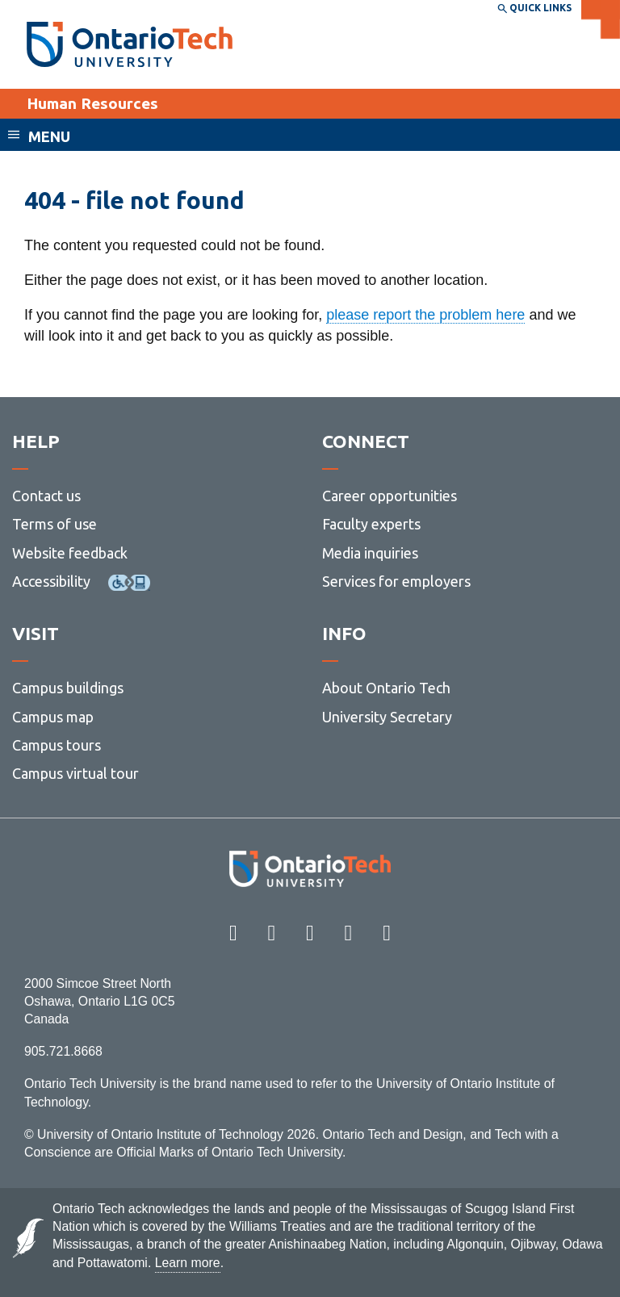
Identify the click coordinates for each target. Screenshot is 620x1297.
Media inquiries (370, 553)
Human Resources (92, 103)
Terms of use (54, 524)
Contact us (46, 495)
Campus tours (56, 745)
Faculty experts (371, 524)
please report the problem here (425, 315)
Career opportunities (389, 495)
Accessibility (51, 581)
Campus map (53, 717)
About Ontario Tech (386, 688)
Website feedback (70, 553)
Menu (49, 136)
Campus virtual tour (75, 773)
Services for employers (396, 581)
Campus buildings (68, 688)
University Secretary (387, 717)
